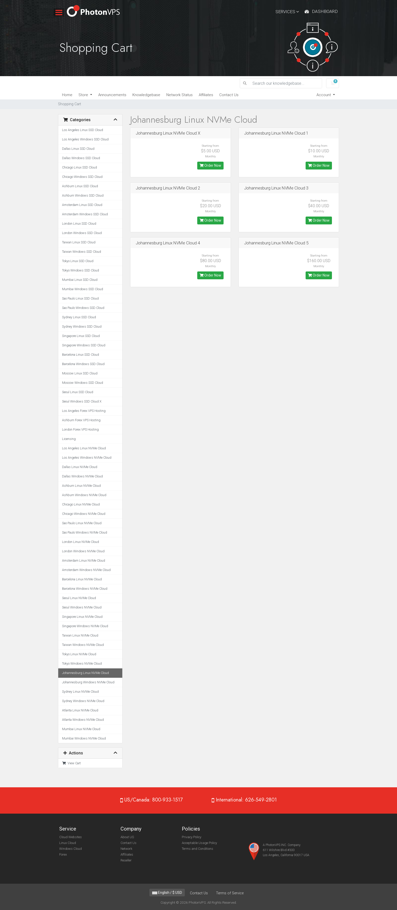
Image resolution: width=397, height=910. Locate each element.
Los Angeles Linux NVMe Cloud (84, 448)
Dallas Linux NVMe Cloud (79, 467)
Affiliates (206, 95)
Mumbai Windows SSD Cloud (82, 289)
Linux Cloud (67, 843)
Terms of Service (230, 893)
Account (324, 95)
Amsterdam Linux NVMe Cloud (83, 560)
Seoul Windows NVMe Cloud (82, 607)
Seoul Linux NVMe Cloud (79, 598)
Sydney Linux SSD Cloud (79, 317)
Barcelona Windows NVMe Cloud (84, 588)
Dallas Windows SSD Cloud (81, 158)
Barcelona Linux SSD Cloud (80, 354)
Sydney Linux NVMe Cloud (80, 691)
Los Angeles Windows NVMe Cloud (86, 457)
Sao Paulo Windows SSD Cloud (83, 308)
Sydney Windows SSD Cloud (82, 326)
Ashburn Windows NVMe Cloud (84, 495)
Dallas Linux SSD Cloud (78, 149)
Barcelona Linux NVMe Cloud (82, 579)
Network (126, 849)
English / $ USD (167, 893)
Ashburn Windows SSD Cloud (83, 195)
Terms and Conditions (197, 849)
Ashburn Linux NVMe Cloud (81, 486)
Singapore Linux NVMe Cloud (82, 617)
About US (127, 837)
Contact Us (229, 95)
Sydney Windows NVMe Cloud (83, 701)
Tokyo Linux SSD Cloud (77, 261)
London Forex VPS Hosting (80, 429)
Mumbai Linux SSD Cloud (79, 280)
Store (83, 95)
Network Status (179, 95)
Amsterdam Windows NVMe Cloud (86, 570)
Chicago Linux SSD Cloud (79, 167)
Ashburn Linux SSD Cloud (80, 186)
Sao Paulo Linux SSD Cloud (80, 298)
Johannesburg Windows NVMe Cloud (88, 682)
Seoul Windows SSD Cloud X (82, 401)
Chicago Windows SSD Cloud (82, 177)
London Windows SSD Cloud (82, 233)
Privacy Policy (191, 837)
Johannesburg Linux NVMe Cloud (85, 673)
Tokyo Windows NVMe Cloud (82, 663)
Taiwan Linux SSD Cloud (78, 242)
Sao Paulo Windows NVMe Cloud (84, 532)
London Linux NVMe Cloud (80, 542)
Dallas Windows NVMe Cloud (82, 476)
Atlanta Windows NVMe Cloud (83, 720)
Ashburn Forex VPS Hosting (81, 420)
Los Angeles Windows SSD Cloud (85, 139)
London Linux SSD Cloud (79, 223)
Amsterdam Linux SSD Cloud (82, 205)
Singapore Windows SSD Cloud (83, 345)
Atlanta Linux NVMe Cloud (80, 710)
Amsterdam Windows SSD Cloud (85, 214)
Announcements (112, 95)
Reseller (126, 860)
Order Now (210, 165)
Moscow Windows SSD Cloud (82, 383)
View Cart (71, 763)
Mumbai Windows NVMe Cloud (84, 738)
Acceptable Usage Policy (199, 843)
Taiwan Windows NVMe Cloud (83, 645)
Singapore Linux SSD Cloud (81, 336)
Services (287, 11)
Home (67, 95)
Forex (63, 854)
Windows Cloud (70, 849)
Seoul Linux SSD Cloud (77, 392)
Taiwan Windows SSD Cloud (81, 251)
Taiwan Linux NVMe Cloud (80, 635)
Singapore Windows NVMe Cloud (85, 626)
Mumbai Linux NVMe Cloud (81, 729)
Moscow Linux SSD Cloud (79, 373)
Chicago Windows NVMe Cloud (83, 514)
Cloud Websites (70, 837)
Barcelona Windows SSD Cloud (83, 364)
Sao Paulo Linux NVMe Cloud (82, 523)
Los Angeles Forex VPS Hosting (84, 411)
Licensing (69, 439)
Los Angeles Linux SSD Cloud (82, 130)
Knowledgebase (146, 95)
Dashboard (325, 11)
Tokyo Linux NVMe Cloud (79, 654)
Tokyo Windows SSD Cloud (80, 270)
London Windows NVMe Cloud (83, 551)
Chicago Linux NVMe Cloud (81, 504)
